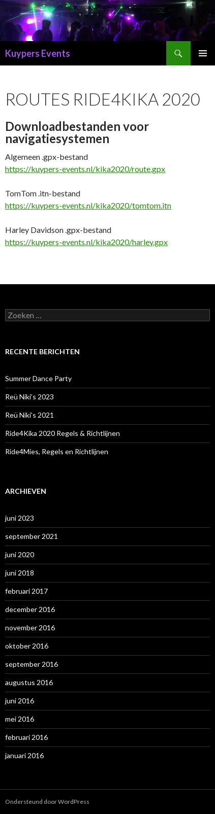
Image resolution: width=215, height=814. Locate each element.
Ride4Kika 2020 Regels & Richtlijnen (62, 433)
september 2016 (31, 664)
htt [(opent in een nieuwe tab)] (10, 169)
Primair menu (203, 53)
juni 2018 (19, 572)
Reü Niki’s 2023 (29, 396)
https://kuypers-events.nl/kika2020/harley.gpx (86, 242)
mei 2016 (19, 719)
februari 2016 (26, 737)
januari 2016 (24, 755)
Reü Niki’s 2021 (29, 415)
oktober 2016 (26, 645)
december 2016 (30, 609)
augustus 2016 (29, 682)
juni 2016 (19, 700)
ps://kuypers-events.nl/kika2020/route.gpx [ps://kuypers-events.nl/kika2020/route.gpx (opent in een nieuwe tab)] (90, 169)
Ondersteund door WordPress (47, 801)
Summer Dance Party (38, 378)
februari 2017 (26, 591)
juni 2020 (19, 554)
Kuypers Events (37, 53)
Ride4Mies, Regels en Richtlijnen (56, 451)
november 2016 (30, 627)
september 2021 (31, 536)
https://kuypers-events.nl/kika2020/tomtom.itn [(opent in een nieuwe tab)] (88, 205)
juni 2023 (19, 518)
